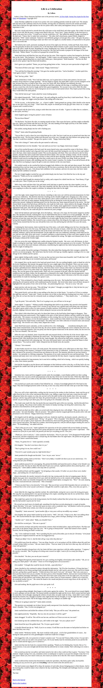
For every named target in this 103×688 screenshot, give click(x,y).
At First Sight (64, 16)
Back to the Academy (19, 683)
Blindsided (22, 18)
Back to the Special (19, 680)
